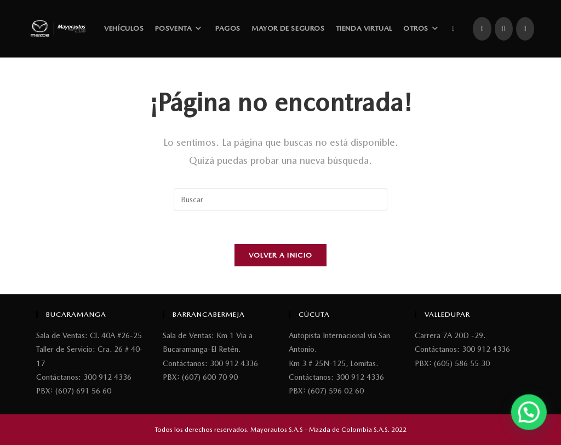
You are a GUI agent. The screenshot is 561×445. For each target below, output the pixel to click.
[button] (529, 415)
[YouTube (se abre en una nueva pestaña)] (525, 29)
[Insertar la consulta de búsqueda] (280, 199)
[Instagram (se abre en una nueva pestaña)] (504, 29)
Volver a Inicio (281, 255)
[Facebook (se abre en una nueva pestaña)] (482, 29)
